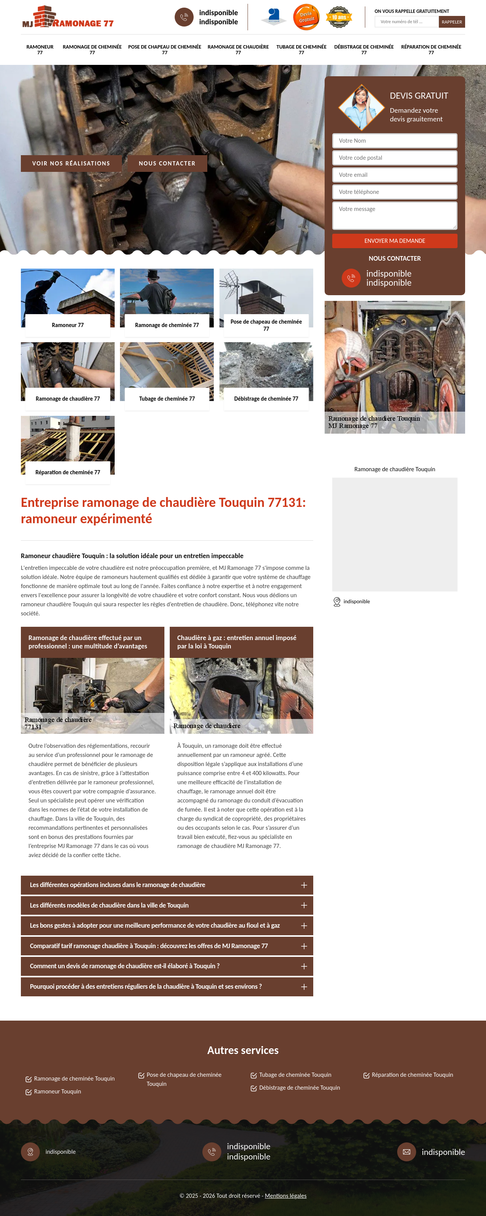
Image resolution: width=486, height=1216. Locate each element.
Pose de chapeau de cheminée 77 (164, 50)
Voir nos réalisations (71, 163)
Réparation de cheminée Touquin (412, 1074)
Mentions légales (286, 1195)
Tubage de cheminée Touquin (295, 1074)
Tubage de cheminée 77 (301, 50)
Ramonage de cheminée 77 (92, 50)
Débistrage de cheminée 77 (364, 50)
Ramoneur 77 (40, 50)
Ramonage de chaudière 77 (238, 50)
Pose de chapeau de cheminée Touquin (184, 1079)
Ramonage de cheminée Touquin (74, 1078)
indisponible (218, 12)
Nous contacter (167, 163)
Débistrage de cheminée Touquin (299, 1087)
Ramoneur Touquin (57, 1091)
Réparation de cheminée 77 (431, 50)
